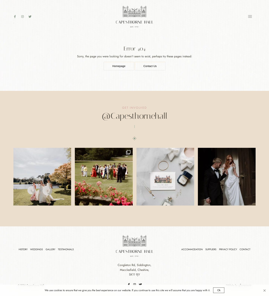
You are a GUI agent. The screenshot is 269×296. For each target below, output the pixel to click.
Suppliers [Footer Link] (210, 249)
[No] (264, 290)
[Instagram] (24, 16)
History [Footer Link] (23, 249)
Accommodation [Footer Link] (192, 249)
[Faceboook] (16, 16)
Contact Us (150, 66)
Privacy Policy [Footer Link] (228, 249)
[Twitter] (31, 16)
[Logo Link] (134, 16)
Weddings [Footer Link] (36, 249)
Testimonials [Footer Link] (66, 249)
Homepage (118, 66)
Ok (218, 290)
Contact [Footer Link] (245, 249)
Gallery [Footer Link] (50, 249)
